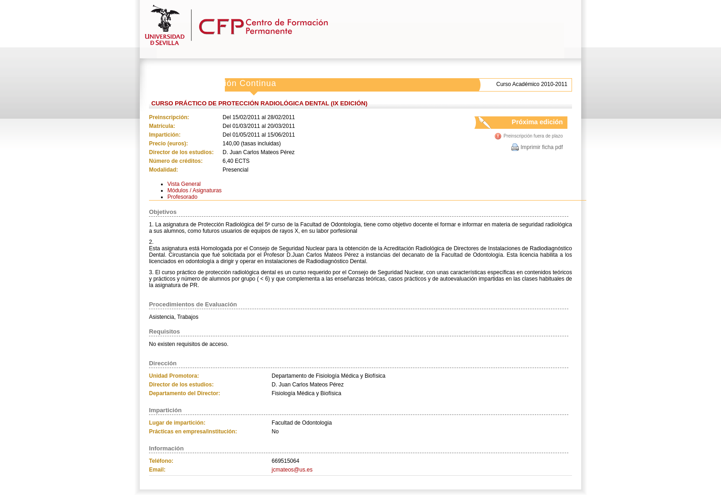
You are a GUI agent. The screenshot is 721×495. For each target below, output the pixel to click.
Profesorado (182, 197)
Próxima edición (528, 123)
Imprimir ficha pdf (542, 147)
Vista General (184, 184)
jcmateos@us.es (292, 469)
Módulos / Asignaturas (194, 190)
